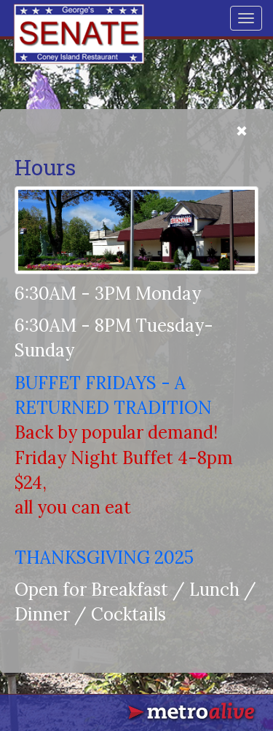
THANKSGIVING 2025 (104, 557)
